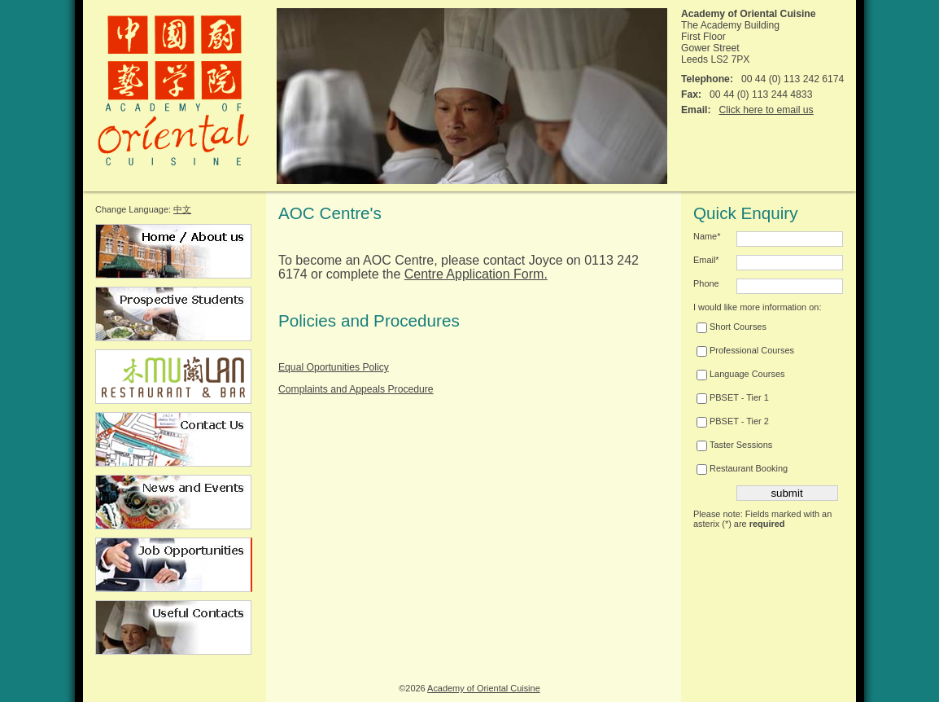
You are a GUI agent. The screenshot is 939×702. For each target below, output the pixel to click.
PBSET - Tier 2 (733, 421)
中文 (182, 209)
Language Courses (740, 374)
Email (706, 260)
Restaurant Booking (742, 468)
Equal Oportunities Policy (333, 367)
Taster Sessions (734, 445)
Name (706, 236)
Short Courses (731, 326)
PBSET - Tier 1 (733, 397)
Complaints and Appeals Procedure (356, 389)
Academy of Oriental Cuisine (483, 688)
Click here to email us (765, 110)
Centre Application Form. (476, 274)
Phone (706, 283)
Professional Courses (745, 350)
